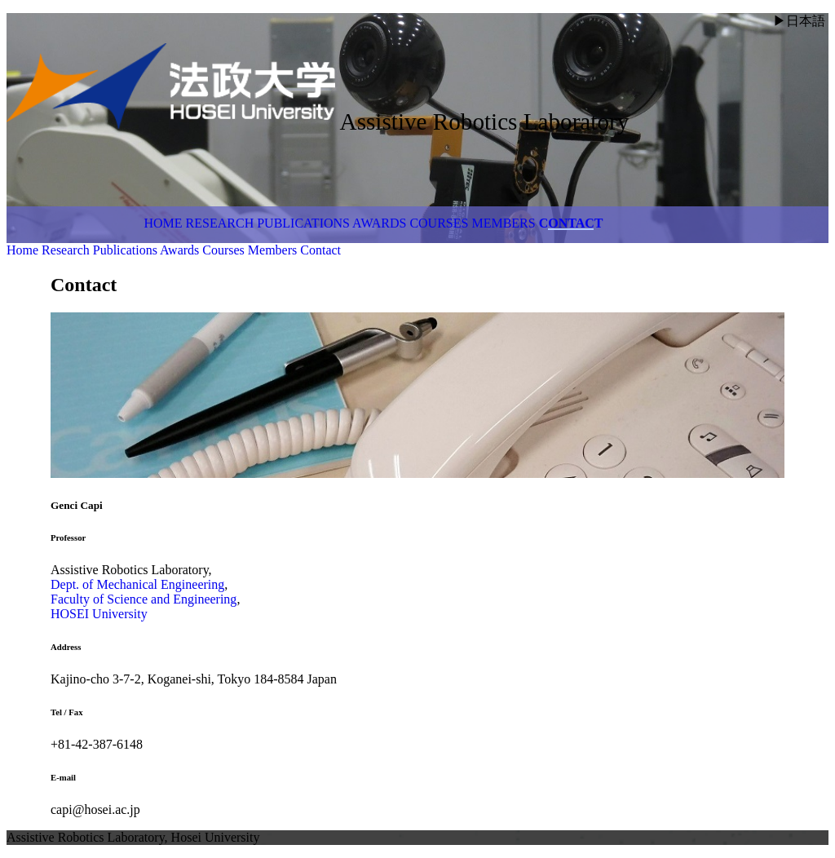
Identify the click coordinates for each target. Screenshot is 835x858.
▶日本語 (799, 21)
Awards (379, 223)
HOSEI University (99, 614)
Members (503, 223)
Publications (303, 223)
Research (220, 223)
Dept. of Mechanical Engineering (137, 584)
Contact (571, 223)
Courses (438, 223)
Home (163, 223)
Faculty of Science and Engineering (143, 599)
